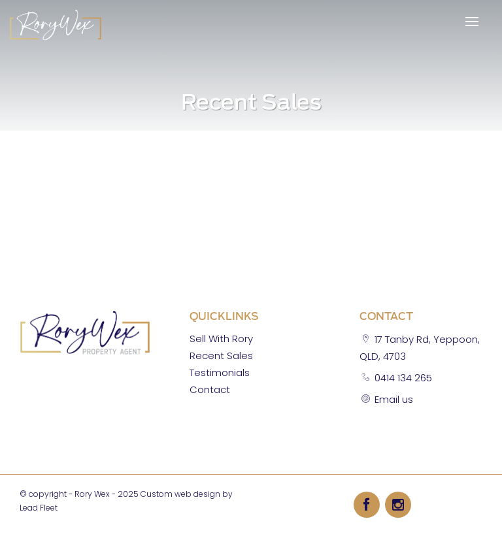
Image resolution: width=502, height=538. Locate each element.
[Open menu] (472, 21)
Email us (394, 399)
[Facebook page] (369, 504)
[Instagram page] (398, 504)
